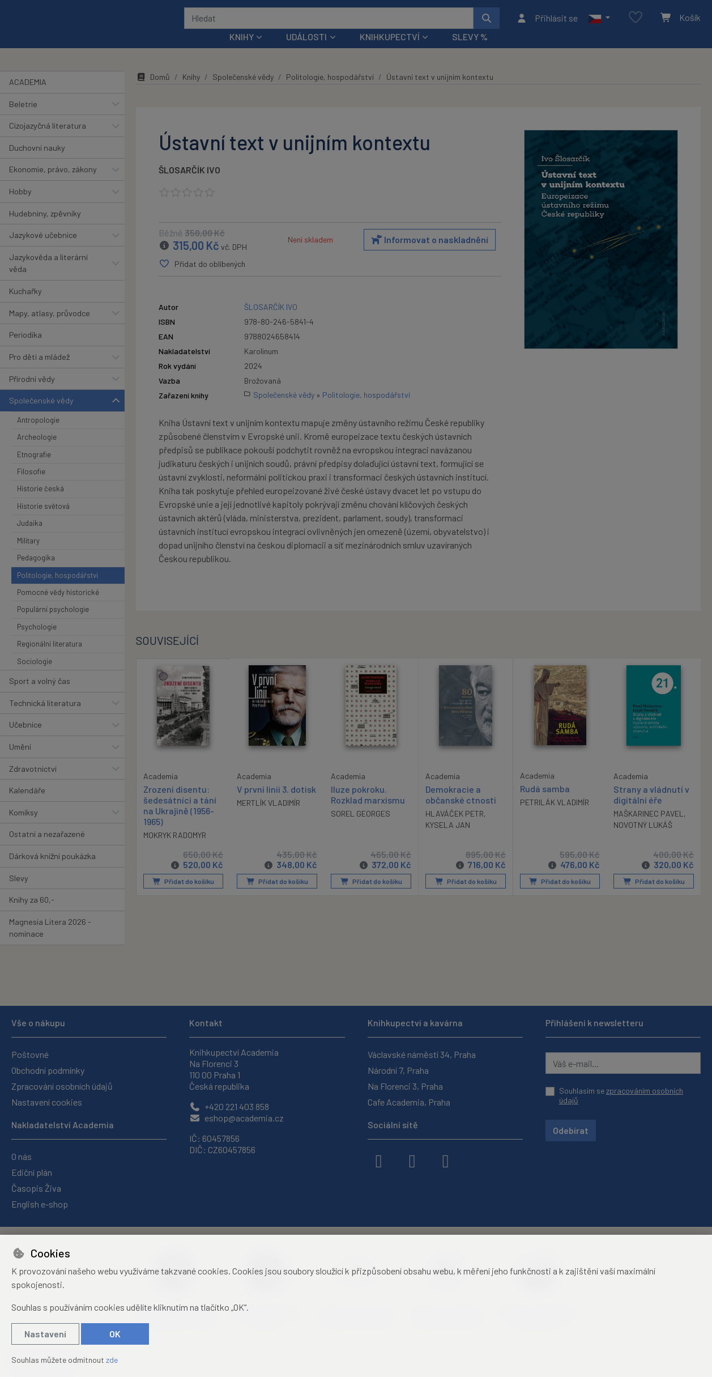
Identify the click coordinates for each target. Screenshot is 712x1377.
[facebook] (379, 1160)
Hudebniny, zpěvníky (45, 228)
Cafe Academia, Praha (409, 1101)
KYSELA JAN (447, 840)
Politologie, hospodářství (57, 589)
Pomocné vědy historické (58, 607)
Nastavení (45, 1333)
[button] (599, 25)
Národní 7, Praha (398, 1070)
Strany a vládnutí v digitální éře (651, 810)
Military (28, 555)
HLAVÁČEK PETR (454, 829)
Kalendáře (27, 805)
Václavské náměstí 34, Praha (422, 1054)
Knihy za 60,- (31, 915)
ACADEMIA (27, 97)
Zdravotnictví (33, 783)
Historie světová (43, 521)
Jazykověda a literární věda (48, 278)
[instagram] (412, 1160)
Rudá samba (545, 803)
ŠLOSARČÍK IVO (189, 185)
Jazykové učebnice (43, 250)
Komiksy (23, 827)
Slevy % (470, 51)
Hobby (20, 206)
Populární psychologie (53, 624)
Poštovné (30, 1054)
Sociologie (34, 676)
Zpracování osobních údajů (62, 1086)
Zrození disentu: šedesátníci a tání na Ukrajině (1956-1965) (179, 820)
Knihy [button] (241, 51)
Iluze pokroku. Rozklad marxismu (368, 810)
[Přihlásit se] (547, 25)
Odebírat (571, 1130)
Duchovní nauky (37, 163)
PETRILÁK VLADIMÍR (554, 817)
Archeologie (37, 452)
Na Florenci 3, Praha (405, 1086)
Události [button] (306, 51)
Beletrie (23, 119)
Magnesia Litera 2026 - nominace (50, 943)
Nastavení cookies (46, 1101)
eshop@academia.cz (236, 1117)
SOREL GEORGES (360, 829)
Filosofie (31, 486)
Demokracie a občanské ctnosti (460, 810)
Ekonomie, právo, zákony (53, 184)
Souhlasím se (621, 1096)
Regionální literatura (49, 659)
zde (112, 1360)
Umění (20, 762)
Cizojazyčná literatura (47, 141)
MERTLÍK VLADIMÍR (268, 818)
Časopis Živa (36, 1188)
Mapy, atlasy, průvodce (49, 328)
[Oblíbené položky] (635, 25)
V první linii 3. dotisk (276, 804)
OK (115, 1333)
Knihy (191, 92)
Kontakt (206, 1022)
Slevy (18, 893)
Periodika (25, 350)
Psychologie (37, 642)
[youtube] (445, 1160)
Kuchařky (25, 306)
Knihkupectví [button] (390, 51)
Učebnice (25, 740)
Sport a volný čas (39, 696)
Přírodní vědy (32, 393)
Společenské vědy (41, 415)
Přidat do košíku (183, 896)
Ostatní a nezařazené (47, 849)
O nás (21, 1156)
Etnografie (34, 469)
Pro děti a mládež (39, 372)
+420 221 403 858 (229, 1106)
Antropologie (38, 435)
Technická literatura (45, 717)
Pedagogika (36, 572)
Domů (153, 92)
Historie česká (40, 503)
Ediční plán (31, 1172)
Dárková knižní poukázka (52, 871)
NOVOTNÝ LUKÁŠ (642, 840)
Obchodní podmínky (47, 1070)
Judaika (29, 538)
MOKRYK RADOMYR (174, 850)
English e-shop (39, 1203)
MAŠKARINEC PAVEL (648, 829)
